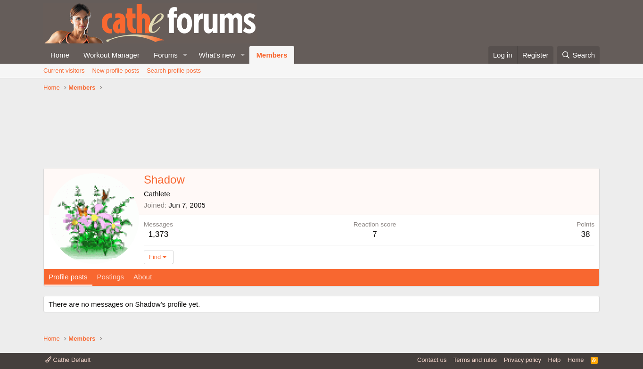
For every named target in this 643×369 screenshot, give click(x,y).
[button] (185, 55)
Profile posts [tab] (68, 277)
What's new (217, 55)
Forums (166, 55)
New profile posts (115, 70)
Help (554, 359)
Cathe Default (68, 359)
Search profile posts (174, 70)
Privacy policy (522, 359)
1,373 (158, 234)
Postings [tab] (110, 277)
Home (59, 55)
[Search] (578, 55)
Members (272, 55)
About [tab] (142, 277)
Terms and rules (475, 359)
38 (585, 234)
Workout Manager (111, 55)
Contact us (431, 359)
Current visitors (63, 70)
